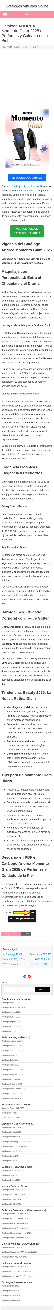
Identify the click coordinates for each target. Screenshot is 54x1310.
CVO (9, 47)
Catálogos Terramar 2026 (11, 1093)
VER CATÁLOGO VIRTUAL (27, 177)
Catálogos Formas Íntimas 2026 (14, 1146)
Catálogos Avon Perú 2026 (12, 1190)
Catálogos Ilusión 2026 (10, 1017)
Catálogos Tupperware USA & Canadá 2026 (19, 1252)
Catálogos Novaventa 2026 (12, 1170)
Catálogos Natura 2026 (10, 1079)
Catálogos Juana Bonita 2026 (13, 1151)
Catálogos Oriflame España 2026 (15, 1266)
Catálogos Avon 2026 (10, 1055)
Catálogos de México (11, 934)
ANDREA (26, 934)
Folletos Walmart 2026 (10, 1118)
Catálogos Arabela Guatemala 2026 (16, 1214)
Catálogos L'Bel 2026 (10, 1286)
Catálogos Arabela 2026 (11, 1046)
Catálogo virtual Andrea (25, 186)
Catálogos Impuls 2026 (10, 1022)
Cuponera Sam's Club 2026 (12, 1108)
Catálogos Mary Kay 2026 (12, 1074)
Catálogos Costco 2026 (10, 1113)
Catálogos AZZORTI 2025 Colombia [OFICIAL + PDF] (40, 959)
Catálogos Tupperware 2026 (12, 1041)
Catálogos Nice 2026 (9, 1031)
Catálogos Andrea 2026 (11, 1003)
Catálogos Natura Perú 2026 (13, 1194)
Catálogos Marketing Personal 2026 (16, 1141)
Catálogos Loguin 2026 (10, 1137)
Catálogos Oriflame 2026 (11, 1084)
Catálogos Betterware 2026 (12, 1070)
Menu (27, 14)
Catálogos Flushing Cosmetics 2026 (16, 1233)
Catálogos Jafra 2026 (10, 1065)
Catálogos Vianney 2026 (11, 1098)
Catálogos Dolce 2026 (10, 1161)
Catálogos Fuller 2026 (10, 1060)
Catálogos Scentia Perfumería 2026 (16, 1228)
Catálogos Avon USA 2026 (12, 1247)
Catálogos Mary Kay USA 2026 (14, 1257)
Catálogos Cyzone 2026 (11, 1295)
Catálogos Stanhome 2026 (12, 1050)
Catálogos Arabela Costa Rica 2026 (16, 1218)
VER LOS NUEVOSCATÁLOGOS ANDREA (27, 231)
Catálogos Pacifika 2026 (11, 1132)
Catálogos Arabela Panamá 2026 (14, 1223)
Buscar (4, 982)
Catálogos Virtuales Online (27, 6)
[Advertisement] (27, 79)
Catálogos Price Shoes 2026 (13, 1007)
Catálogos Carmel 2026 (11, 1127)
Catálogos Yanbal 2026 (10, 1300)
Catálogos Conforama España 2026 (16, 1276)
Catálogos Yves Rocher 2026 (13, 1089)
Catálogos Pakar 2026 (10, 1026)
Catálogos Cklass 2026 (10, 1012)
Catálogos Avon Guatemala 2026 (14, 1238)
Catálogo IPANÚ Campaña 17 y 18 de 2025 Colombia (14, 959)
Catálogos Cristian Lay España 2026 (16, 1271)
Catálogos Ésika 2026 (10, 1291)
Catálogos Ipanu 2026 (10, 1156)
